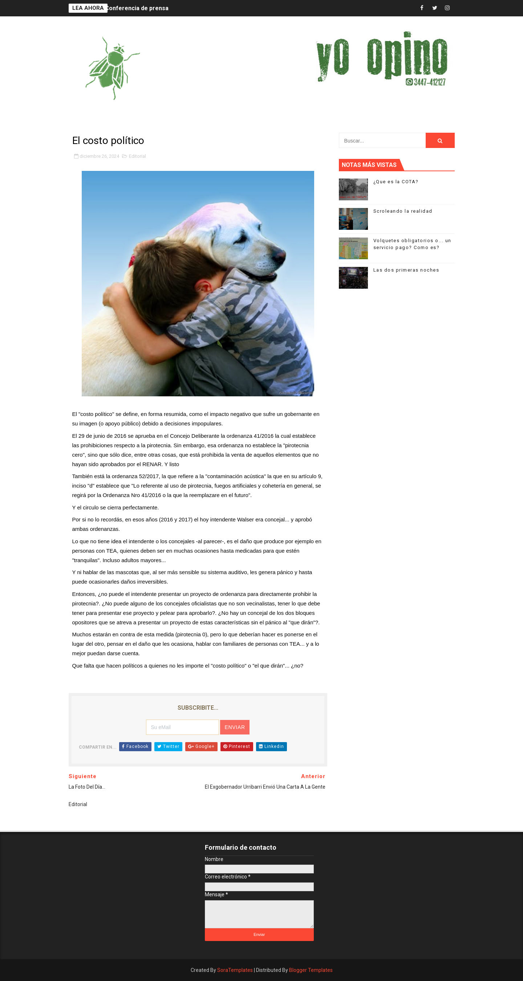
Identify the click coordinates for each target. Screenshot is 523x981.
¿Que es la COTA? (396, 181)
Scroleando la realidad (403, 211)
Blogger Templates (311, 970)
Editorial (137, 156)
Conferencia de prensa (137, 8)
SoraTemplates (235, 970)
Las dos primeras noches (406, 270)
